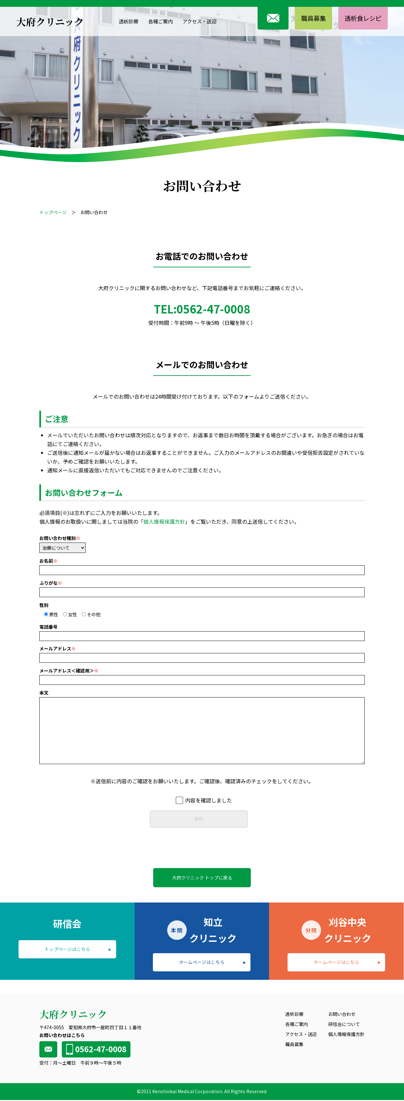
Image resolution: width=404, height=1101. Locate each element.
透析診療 (123, 21)
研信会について (344, 1025)
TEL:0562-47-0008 (202, 309)
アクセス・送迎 (198, 21)
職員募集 (310, 18)
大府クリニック (50, 21)
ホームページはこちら (201, 962)
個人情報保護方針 (164, 522)
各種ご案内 (156, 21)
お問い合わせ (342, 1015)
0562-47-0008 (95, 1050)
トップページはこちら (67, 949)
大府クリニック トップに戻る (202, 877)
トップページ (53, 212)
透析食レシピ (361, 18)
